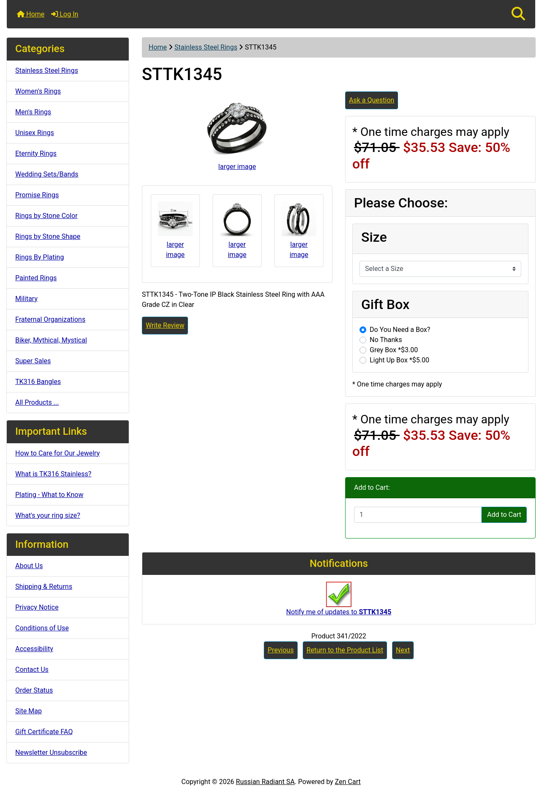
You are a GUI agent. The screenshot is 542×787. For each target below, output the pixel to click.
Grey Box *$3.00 (394, 350)
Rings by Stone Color (46, 216)
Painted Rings (36, 278)
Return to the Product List (345, 650)
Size (374, 237)
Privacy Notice (36, 607)
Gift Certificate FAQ (44, 732)
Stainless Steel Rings (205, 47)
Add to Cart (504, 515)
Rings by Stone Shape (47, 236)
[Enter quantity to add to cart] (418, 515)
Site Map (28, 711)
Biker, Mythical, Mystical (51, 340)
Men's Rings (33, 112)
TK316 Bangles (38, 382)
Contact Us (32, 669)
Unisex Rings (34, 133)
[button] (518, 14)
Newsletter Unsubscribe (51, 752)
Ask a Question (371, 100)
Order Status (34, 690)
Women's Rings (38, 91)
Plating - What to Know (49, 495)
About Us (29, 566)
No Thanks (386, 340)
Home (30, 14)
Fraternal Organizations (50, 319)
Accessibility (34, 649)
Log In (64, 14)
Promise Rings (37, 195)
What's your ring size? (47, 515)
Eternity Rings (36, 153)
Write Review (165, 325)
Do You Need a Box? (400, 330)
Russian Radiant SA (265, 782)
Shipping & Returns (43, 587)
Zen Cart (348, 782)
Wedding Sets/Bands (46, 174)
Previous (281, 650)
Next (403, 650)
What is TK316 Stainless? (53, 474)
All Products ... (37, 402)
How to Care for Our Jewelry (57, 453)
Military (26, 299)
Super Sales (33, 361)
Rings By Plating (39, 257)
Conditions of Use (42, 628)
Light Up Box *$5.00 (399, 360)
